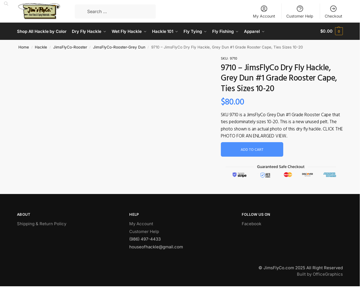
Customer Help (299, 11)
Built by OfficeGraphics (320, 273)
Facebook (251, 223)
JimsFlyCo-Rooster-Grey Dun (119, 47)
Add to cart (252, 149)
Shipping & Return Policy (41, 223)
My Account (264, 11)
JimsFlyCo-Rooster (70, 47)
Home (23, 47)
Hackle (41, 47)
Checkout (333, 11)
